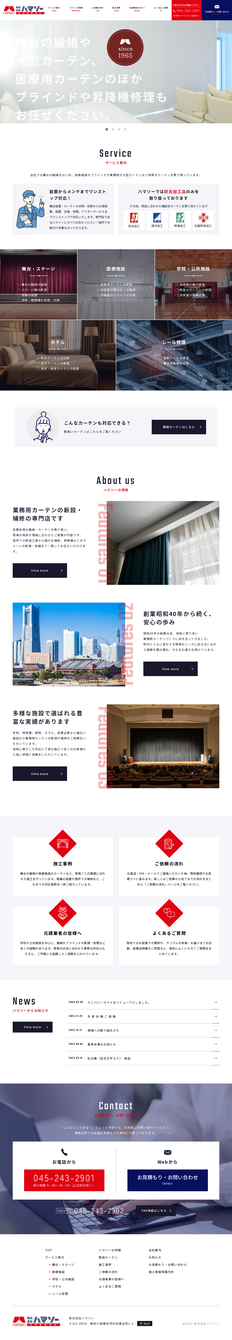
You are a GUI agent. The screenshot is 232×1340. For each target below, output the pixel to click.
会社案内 (155, 1250)
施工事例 (105, 1264)
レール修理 (60, 1293)
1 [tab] (106, 129)
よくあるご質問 (110, 1286)
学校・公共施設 (63, 1279)
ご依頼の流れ (108, 1272)
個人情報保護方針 (161, 1272)
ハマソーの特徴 (110, 1250)
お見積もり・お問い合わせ (168, 1264)
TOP (48, 1250)
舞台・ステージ (63, 1264)
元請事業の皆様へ (111, 1279)
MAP (147, 1323)
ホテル (57, 1286)
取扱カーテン (108, 1257)
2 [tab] (113, 129)
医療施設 (58, 1272)
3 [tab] (119, 129)
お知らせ (155, 1257)
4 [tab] (125, 129)
